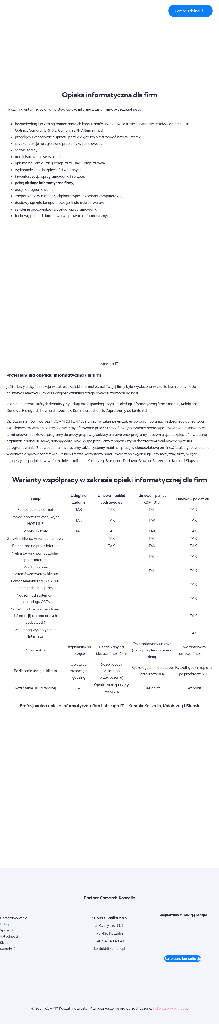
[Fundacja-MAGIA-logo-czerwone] (183, 927)
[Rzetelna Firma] (192, 972)
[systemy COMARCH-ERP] (26, 972)
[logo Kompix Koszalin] (35, 8)
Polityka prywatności (170, 1008)
